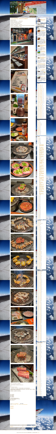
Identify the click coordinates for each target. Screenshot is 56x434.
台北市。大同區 (39, 288)
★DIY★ (38, 121)
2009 (39, 215)
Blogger (38, 432)
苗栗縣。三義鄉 (39, 334)
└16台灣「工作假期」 (40, 98)
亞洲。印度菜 (39, 240)
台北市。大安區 (18, 404)
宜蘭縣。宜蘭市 (39, 306)
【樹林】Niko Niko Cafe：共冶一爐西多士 (41, 176)
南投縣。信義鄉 (39, 272)
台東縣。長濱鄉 (39, 300)
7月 (39, 197)
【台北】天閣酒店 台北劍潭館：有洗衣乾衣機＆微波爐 (41, 171)
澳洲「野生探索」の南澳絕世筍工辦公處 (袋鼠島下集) (43, 46)
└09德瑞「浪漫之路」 (40, 88)
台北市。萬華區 (39, 292)
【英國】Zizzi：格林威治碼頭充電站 (41, 184)
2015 (39, 209)
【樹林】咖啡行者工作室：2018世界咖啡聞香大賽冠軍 (41, 178)
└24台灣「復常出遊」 (40, 113)
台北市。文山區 (39, 290)
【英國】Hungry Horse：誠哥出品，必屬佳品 (41, 183)
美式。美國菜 (39, 266)
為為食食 (24, 404)
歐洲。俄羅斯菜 (39, 251)
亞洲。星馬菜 (39, 243)
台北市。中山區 (39, 280)
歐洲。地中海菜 (39, 252)
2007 (39, 217)
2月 (39, 201)
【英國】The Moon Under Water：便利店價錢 (41, 194)
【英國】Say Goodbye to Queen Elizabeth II (41, 188)
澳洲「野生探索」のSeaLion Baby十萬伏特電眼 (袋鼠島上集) (43, 58)
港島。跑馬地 (39, 389)
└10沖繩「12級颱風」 (40, 90)
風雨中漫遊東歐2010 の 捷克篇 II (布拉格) (42, 51)
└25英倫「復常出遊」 (40, 116)
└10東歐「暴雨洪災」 (40, 89)
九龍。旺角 (39, 354)
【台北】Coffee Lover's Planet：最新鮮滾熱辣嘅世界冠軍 (41, 152)
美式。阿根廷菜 (39, 268)
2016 (39, 208)
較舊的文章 (33, 426)
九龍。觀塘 (39, 363)
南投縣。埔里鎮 (39, 273)
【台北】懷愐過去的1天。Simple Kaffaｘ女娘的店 (41, 156)
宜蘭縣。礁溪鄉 (39, 307)
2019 (39, 205)
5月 (39, 199)
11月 (39, 143)
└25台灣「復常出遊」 (40, 115)
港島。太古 (39, 380)
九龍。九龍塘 (39, 345)
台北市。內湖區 (39, 283)
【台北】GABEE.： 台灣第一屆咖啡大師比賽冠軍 (41, 154)
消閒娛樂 (39, 130)
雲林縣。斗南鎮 (39, 340)
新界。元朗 (39, 365)
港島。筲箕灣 (39, 383)
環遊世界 (26, 404)
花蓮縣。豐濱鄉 (39, 333)
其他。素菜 (39, 250)
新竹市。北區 (39, 323)
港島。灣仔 (39, 382)
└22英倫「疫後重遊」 (40, 108)
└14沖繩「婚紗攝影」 (40, 96)
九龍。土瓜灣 (39, 348)
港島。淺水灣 (39, 381)
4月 (39, 200)
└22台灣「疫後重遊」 (14, 404)
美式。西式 (39, 267)
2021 (39, 203)
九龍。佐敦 (39, 347)
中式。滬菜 (39, 234)
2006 (39, 218)
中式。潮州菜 (39, 235)
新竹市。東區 (39, 324)
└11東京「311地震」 (40, 91)
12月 (39, 142)
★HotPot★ (39, 224)
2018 (39, 206)
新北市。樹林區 (39, 316)
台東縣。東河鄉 (39, 298)
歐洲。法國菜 (39, 259)
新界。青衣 (39, 372)
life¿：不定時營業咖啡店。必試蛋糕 (42, 70)
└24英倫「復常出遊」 (40, 114)
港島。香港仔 (39, 392)
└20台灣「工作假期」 (40, 105)
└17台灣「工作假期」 (40, 99)
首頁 (11, 14)
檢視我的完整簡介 (43, 20)
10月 (39, 195)
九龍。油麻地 (39, 355)
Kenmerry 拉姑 (43, 19)
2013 (39, 211)
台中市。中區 (39, 274)
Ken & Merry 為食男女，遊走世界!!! (21, 3)
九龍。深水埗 (39, 356)
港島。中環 (39, 374)
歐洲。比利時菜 (39, 258)
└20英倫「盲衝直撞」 (40, 106)
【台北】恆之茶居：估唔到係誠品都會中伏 (41, 168)
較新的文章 (11, 426)
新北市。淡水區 (39, 317)
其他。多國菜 (39, 249)
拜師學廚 (39, 129)
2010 (39, 214)
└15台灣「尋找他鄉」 (40, 97)
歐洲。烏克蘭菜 (39, 260)
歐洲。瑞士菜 (39, 261)
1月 (39, 202)
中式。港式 (39, 232)
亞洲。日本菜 (21, 404)
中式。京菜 (39, 226)
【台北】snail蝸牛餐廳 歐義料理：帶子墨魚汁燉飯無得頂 (41, 150)
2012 (39, 212)
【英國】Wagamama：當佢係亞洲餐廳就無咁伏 (41, 192)
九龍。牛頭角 (39, 357)
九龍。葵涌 (39, 362)
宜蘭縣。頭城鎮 (39, 308)
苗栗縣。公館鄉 (39, 335)
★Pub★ (38, 225)
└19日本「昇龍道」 (40, 104)
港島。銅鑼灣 (39, 391)
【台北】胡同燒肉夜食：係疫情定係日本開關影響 (41, 166)
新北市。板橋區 (39, 314)
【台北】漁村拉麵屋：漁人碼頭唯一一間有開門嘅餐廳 (41, 162)
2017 (39, 207)
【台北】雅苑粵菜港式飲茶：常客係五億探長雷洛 (41, 174)
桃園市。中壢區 (39, 325)
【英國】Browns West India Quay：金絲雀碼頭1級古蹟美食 (41, 186)
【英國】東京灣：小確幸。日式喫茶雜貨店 (43, 30)
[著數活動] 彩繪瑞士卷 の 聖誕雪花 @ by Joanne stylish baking (41, 64)
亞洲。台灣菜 (39, 241)
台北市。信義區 (39, 282)
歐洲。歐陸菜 (39, 257)
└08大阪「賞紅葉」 (40, 87)
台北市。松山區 (39, 291)
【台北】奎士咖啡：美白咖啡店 (41, 169)
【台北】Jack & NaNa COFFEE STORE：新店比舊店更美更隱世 (41, 145)
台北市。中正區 (39, 281)
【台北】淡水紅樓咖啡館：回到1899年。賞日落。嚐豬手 (41, 160)
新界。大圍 (39, 366)
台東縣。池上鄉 (39, 299)
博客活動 (39, 127)
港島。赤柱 (39, 388)
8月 (39, 196)
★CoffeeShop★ (39, 223)
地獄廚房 (39, 128)
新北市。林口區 (39, 315)
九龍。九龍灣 (39, 346)
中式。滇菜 (39, 233)
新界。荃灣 (39, 371)
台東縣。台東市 (39, 297)
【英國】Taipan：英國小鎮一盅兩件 (41, 189)
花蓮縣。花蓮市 (39, 332)
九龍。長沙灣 (39, 364)
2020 (39, 204)
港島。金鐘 (39, 390)
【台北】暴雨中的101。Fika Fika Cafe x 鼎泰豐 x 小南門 (41, 148)
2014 (39, 210)
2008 (39, 216)
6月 (39, 198)
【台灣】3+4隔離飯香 (41, 179)
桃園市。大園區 (39, 326)
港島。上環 (39, 373)
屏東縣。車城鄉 (39, 309)
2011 (39, 213)
